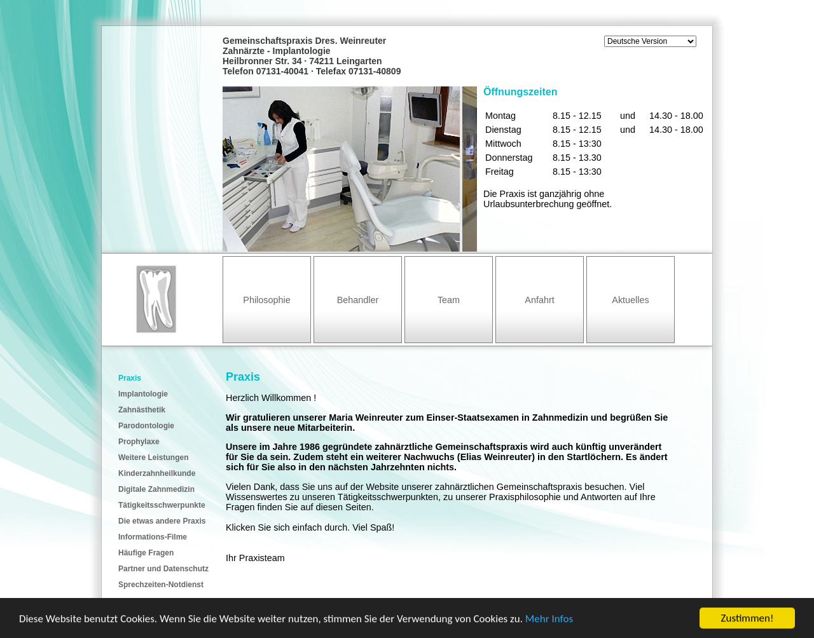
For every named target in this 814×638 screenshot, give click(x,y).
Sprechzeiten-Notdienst (161, 584)
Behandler (358, 300)
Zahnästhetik (141, 409)
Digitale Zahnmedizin (156, 489)
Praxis (129, 378)
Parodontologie (146, 425)
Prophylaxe (139, 441)
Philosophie (266, 300)
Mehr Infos (549, 619)
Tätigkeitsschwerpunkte (161, 505)
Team (449, 300)
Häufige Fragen (146, 552)
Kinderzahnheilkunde (156, 473)
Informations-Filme (152, 537)
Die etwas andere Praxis (161, 521)
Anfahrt (539, 300)
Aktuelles (630, 300)
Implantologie (143, 394)
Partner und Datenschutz (163, 568)
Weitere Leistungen (153, 457)
